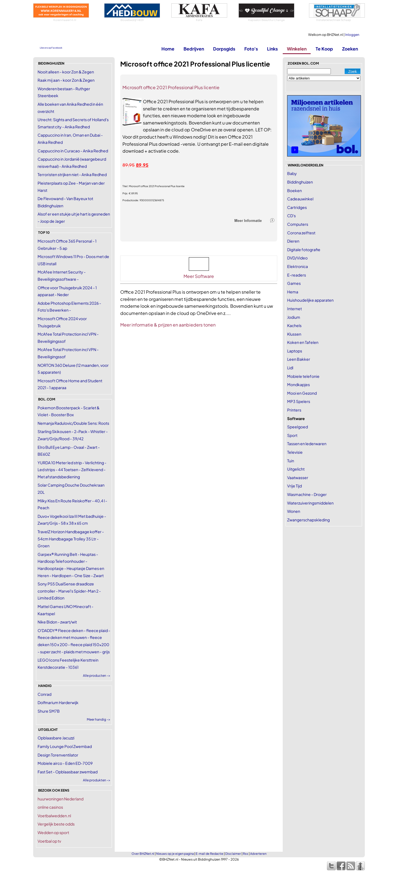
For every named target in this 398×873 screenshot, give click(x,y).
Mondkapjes (298, 384)
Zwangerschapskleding (308, 519)
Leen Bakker (298, 359)
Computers (297, 224)
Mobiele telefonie (303, 376)
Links (272, 49)
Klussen (294, 333)
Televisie (295, 452)
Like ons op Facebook (51, 47)
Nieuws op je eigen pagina (175, 853)
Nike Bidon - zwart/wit (57, 621)
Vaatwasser (297, 477)
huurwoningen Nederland (60, 798)
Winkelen (297, 49)
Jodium (293, 317)
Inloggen (352, 35)
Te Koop (324, 49)
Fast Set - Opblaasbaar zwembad (68, 771)
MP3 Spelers (298, 401)
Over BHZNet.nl (143, 853)
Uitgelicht (296, 468)
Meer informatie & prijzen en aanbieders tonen (168, 325)
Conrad (44, 694)
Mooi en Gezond (302, 393)
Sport (292, 435)
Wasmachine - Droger (307, 494)
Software (296, 418)
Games (294, 283)
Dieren (293, 240)
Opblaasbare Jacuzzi (56, 737)
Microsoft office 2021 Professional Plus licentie (170, 87)
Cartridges (297, 207)
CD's (291, 215)
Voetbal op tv (49, 840)
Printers (294, 409)
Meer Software (199, 276)
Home (167, 49)
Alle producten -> (96, 675)
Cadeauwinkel (300, 198)
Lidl (290, 367)
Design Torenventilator (58, 754)
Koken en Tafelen (302, 342)
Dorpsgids (224, 49)
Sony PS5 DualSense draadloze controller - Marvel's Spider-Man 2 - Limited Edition (69, 590)
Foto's (251, 49)
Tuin (290, 460)
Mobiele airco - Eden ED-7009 (65, 763)
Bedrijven (194, 49)
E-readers (296, 274)
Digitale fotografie (303, 249)
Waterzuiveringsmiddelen (310, 502)
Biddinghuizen (300, 181)
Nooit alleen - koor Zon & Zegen (66, 71)
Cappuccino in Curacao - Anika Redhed (73, 150)
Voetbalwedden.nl (54, 815)
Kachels (294, 325)
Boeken (294, 190)
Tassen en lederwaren (306, 443)
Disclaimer (233, 853)
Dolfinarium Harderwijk (58, 702)
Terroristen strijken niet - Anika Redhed (72, 174)
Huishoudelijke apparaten (310, 300)
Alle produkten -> (96, 780)
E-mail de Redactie (209, 853)
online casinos (50, 807)
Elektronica (297, 266)
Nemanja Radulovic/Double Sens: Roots (73, 423)
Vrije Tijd (294, 485)
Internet (294, 308)
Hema (292, 291)
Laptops (294, 350)
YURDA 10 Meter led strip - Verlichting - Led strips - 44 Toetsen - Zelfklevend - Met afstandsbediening (72, 469)
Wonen (293, 511)
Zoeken (350, 49)
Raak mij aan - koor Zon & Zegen (66, 80)
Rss (245, 853)
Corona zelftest (301, 232)
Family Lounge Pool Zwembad (65, 746)
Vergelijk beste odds (56, 823)
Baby (292, 173)
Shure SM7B (49, 711)
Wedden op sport (53, 832)
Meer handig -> (98, 719)
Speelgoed (297, 426)
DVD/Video (297, 257)
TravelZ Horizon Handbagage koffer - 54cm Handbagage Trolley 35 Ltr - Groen (71, 538)
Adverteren (258, 853)
